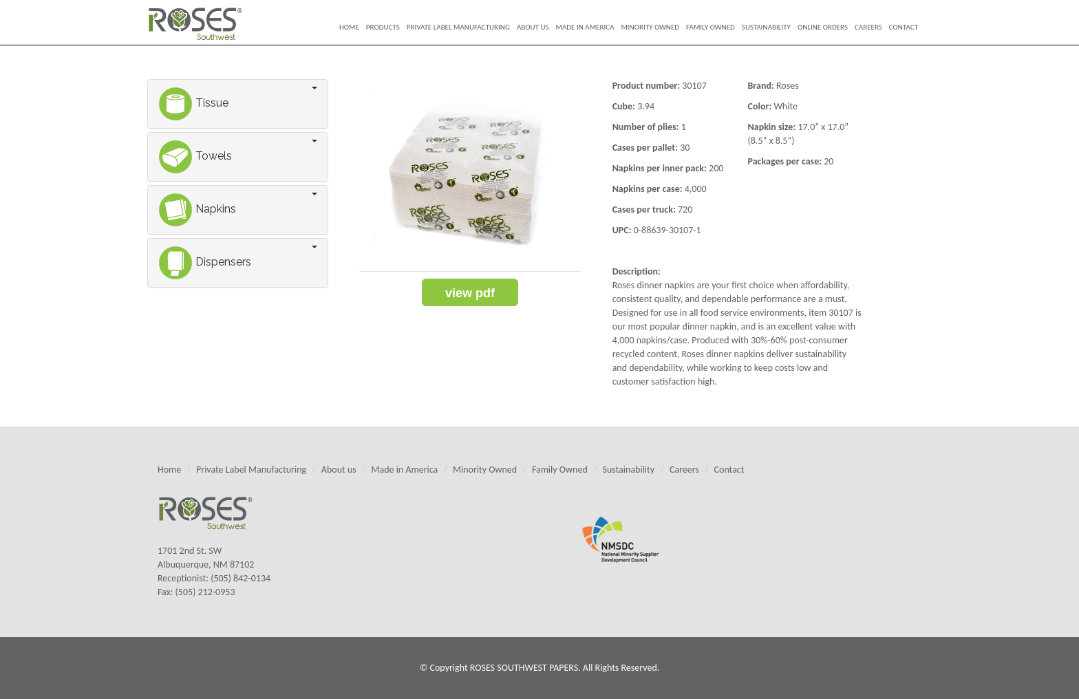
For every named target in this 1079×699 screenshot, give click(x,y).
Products (383, 27)
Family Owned (710, 27)
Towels (195, 155)
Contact (903, 27)
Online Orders (823, 27)
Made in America (585, 27)
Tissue (193, 102)
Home (349, 27)
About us (533, 27)
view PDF (470, 293)
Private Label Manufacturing (458, 27)
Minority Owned (650, 27)
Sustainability (766, 27)
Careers (868, 27)
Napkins (197, 208)
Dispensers (204, 261)
